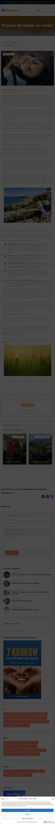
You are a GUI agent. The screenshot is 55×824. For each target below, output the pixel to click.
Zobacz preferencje (27, 818)
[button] (53, 798)
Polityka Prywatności (32, 821)
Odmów (27, 814)
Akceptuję (27, 810)
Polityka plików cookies (22, 821)
